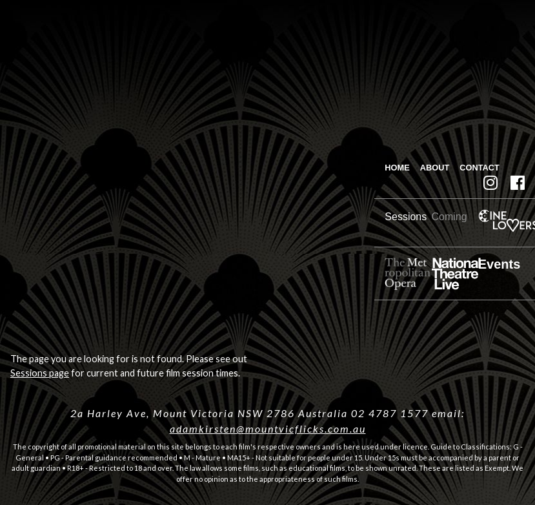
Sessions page (39, 372)
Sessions (406, 216)
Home (397, 167)
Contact (479, 167)
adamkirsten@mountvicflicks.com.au (268, 428)
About (435, 167)
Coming (449, 216)
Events (499, 264)
